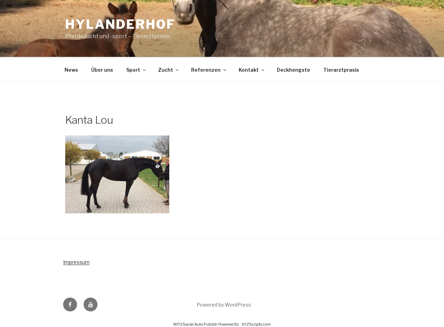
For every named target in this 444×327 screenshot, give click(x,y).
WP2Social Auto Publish (195, 324)
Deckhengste (293, 70)
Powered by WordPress (224, 305)
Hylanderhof (120, 24)
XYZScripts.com (256, 324)
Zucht (169, 70)
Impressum (76, 262)
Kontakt (252, 70)
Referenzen (209, 70)
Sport (136, 70)
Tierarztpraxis (341, 70)
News (71, 70)
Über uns (102, 70)
